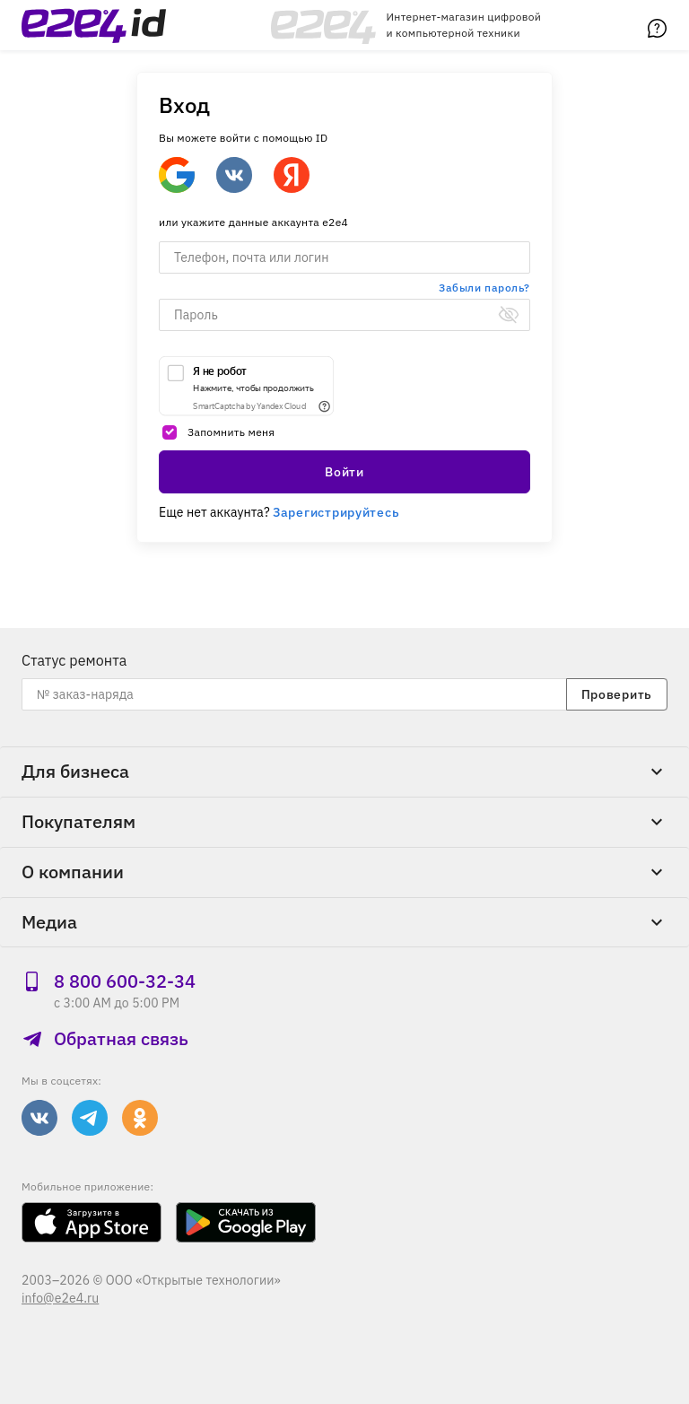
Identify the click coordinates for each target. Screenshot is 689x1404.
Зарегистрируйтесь (336, 512)
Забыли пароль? (484, 287)
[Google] (177, 175)
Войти (344, 472)
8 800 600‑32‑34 (109, 981)
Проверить (616, 694)
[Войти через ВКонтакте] (234, 175)
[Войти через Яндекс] (292, 175)
